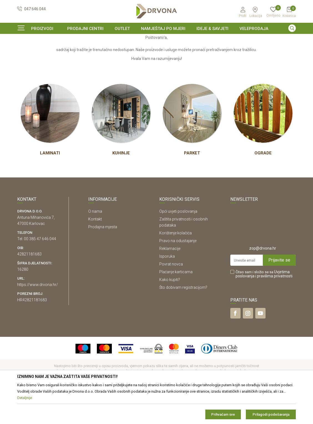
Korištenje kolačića (175, 267)
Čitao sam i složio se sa (264, 308)
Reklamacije (169, 282)
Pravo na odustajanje (177, 274)
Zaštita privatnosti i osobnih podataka (183, 256)
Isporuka (167, 290)
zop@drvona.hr (262, 282)
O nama (95, 245)
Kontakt (95, 253)
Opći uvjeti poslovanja (178, 245)
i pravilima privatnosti (273, 310)
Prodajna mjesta (102, 261)
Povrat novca (171, 298)
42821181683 (29, 288)
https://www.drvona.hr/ (37, 318)
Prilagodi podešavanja (271, 414)
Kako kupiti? (169, 313)
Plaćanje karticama (176, 305)
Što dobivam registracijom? (183, 321)
